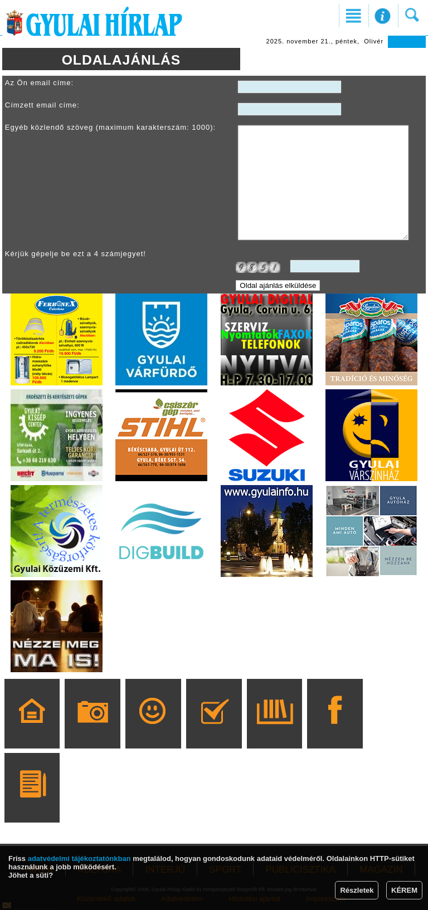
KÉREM (404, 890)
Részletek (356, 890)
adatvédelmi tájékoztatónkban (79, 858)
